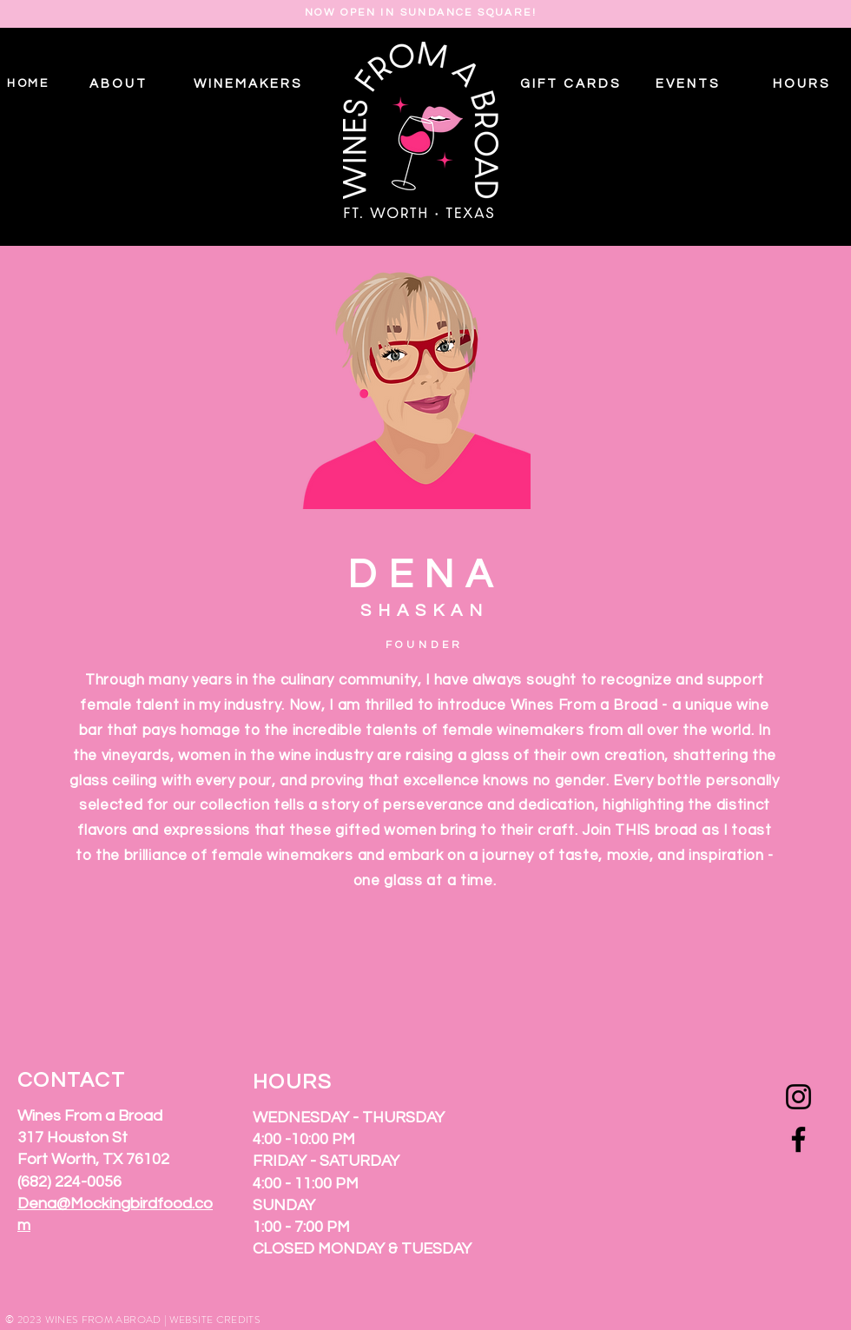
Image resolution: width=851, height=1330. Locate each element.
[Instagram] (798, 1097)
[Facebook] (798, 1139)
